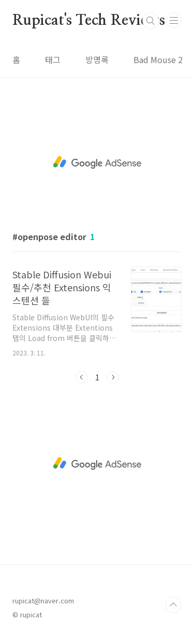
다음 (113, 377)
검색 (150, 20)
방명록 (97, 59)
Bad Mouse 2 (158, 59)
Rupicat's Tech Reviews (88, 20)
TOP (173, 605)
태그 (53, 59)
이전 (82, 377)
